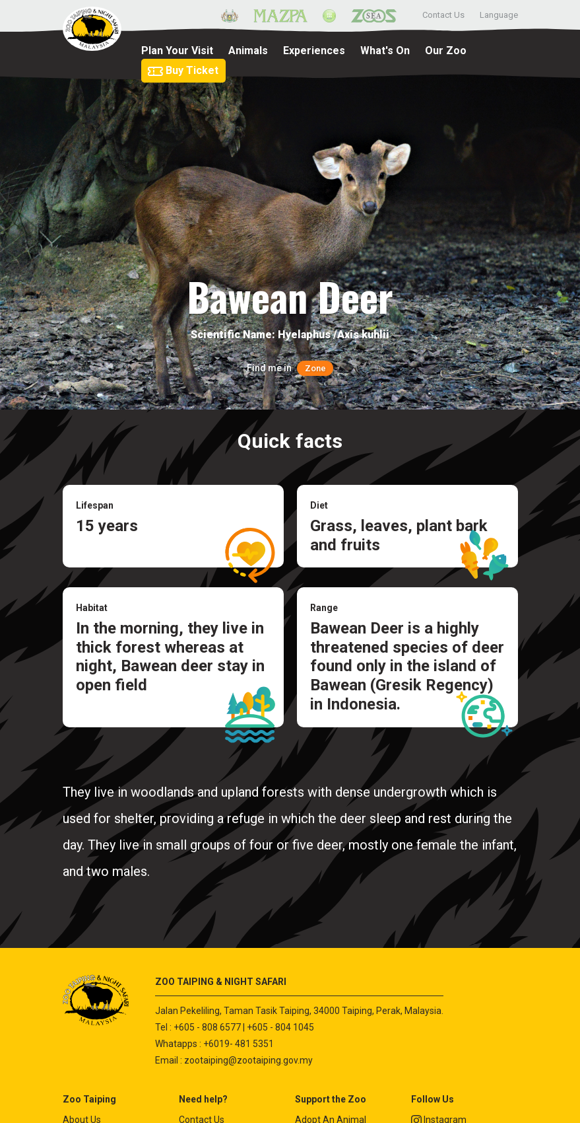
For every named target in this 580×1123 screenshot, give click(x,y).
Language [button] (499, 15)
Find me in (290, 368)
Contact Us (443, 15)
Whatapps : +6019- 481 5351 (214, 1043)
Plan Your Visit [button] (177, 50)
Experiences (314, 50)
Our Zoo (446, 50)
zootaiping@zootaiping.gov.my (248, 1060)
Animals (248, 50)
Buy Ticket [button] (183, 70)
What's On (385, 50)
